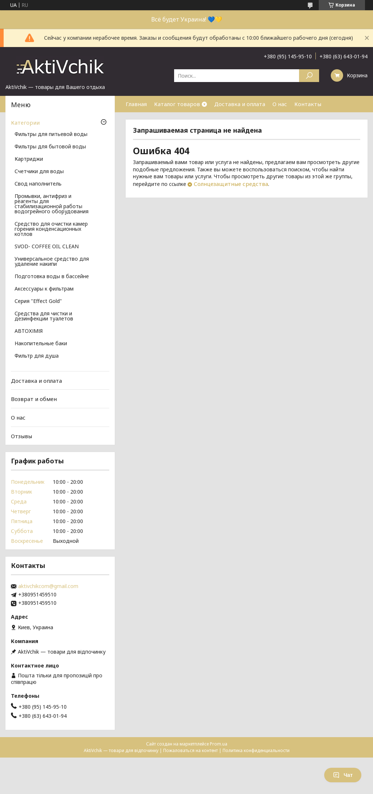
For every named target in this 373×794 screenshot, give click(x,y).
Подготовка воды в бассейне (52, 277)
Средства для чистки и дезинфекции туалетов (44, 316)
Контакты (307, 104)
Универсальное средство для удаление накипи (52, 261)
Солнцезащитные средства (231, 183)
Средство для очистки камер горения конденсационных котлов (51, 229)
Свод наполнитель (38, 184)
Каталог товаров (177, 104)
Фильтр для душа (37, 356)
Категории (25, 122)
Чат (343, 775)
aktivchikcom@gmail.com (48, 586)
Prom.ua (218, 744)
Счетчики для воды (39, 172)
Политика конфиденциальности (256, 750)
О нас (279, 104)
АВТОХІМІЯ (29, 331)
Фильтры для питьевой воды (51, 134)
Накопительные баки (41, 344)
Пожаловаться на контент (190, 750)
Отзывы (21, 435)
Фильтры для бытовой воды (50, 147)
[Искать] (309, 75)
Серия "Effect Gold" (38, 301)
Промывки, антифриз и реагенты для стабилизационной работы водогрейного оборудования (52, 204)
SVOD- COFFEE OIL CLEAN (47, 247)
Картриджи (29, 159)
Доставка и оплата (239, 104)
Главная (136, 104)
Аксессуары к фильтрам (44, 289)
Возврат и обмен (34, 398)
